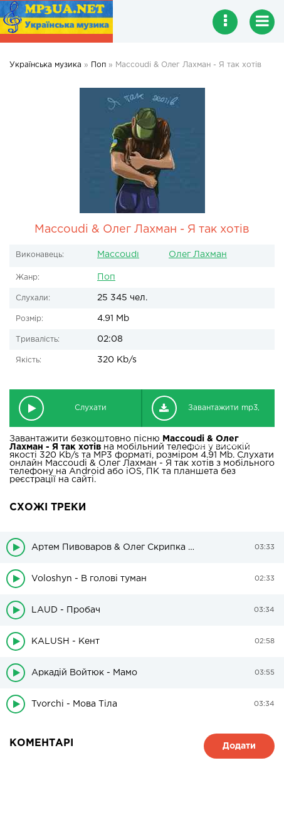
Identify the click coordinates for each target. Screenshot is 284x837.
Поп (106, 277)
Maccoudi (118, 254)
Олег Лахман (198, 254)
